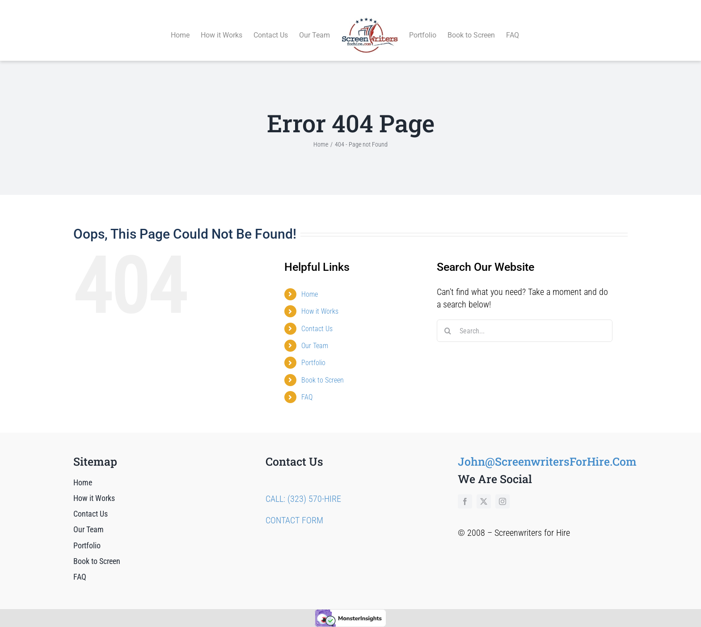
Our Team (314, 335)
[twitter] (484, 491)
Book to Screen (322, 370)
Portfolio (313, 353)
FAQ (306, 387)
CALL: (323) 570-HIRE (303, 488)
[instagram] (502, 491)
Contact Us (317, 318)
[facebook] (465, 491)
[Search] (448, 321)
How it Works (319, 301)
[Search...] (524, 321)
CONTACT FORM (294, 510)
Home (309, 284)
